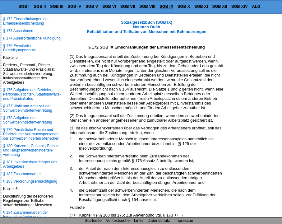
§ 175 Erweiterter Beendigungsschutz (19, 48)
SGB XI (201, 6)
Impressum (184, 220)
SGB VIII (147, 6)
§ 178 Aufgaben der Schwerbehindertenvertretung (27, 120)
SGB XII (219, 6)
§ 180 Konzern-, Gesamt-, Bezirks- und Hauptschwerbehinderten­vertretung (32, 150)
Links (138, 220)
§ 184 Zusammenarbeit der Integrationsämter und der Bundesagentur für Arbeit (25, 216)
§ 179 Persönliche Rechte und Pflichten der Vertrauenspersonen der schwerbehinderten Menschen (31, 134)
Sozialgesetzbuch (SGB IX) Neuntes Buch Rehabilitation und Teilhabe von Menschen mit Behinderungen (146, 27)
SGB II (40, 6)
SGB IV (74, 6)
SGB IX (166, 6)
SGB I (23, 6)
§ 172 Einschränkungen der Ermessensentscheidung (26, 21)
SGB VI (109, 6)
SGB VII (127, 6)
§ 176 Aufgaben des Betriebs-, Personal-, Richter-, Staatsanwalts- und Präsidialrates (32, 94)
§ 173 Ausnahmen (18, 31)
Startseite (93, 220)
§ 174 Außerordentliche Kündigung (32, 38)
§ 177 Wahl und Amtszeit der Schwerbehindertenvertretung (27, 108)
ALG (256, 6)
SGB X (184, 6)
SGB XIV (239, 6)
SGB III (56, 6)
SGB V (92, 6)
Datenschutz (159, 220)
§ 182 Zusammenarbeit (22, 174)
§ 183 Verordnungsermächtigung (30, 181)
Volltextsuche (118, 220)
